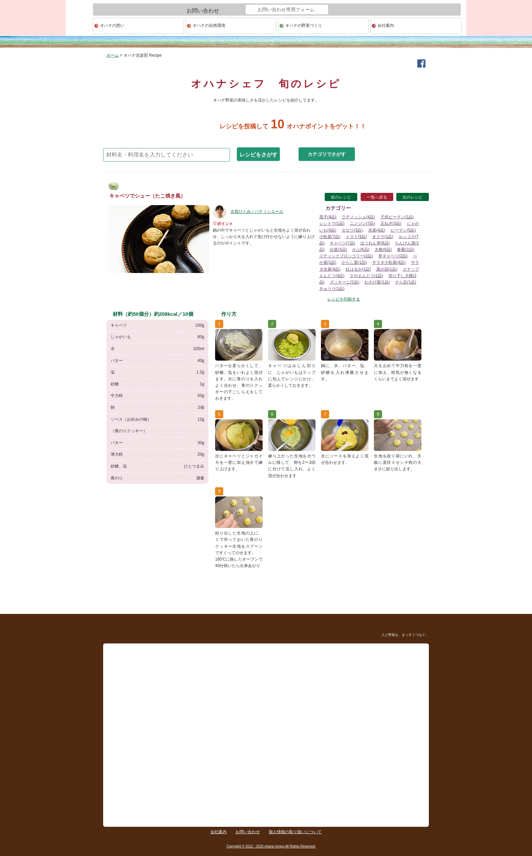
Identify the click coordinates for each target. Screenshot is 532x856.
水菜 (376, 230)
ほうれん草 (375, 243)
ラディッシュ (358, 217)
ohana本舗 (79, 26)
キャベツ (342, 243)
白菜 (338, 249)
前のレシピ (341, 197)
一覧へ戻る (377, 197)
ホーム (113, 55)
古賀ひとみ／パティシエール (248, 211)
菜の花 (387, 269)
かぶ (360, 249)
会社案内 (386, 25)
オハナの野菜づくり (303, 25)
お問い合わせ (247, 832)
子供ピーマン (397, 217)
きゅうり (332, 288)
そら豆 (405, 282)
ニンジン (362, 223)
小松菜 (330, 236)
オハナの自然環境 (209, 25)
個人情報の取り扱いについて (295, 832)
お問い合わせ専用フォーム (286, 9)
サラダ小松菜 (389, 262)
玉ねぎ (391, 223)
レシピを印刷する (343, 299)
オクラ (383, 236)
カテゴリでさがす (327, 154)
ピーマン (403, 230)
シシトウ (332, 223)
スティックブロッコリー (346, 256)
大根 (383, 249)
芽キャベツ (393, 256)
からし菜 (354, 262)
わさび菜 (377, 282)
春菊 (405, 249)
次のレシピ (412, 197)
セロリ (352, 230)
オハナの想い (112, 25)
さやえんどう (366, 275)
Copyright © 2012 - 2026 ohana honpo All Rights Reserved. (271, 846)
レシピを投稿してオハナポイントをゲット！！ (266, 126)
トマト (356, 236)
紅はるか (358, 269)
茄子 (328, 217)
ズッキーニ (344, 282)
